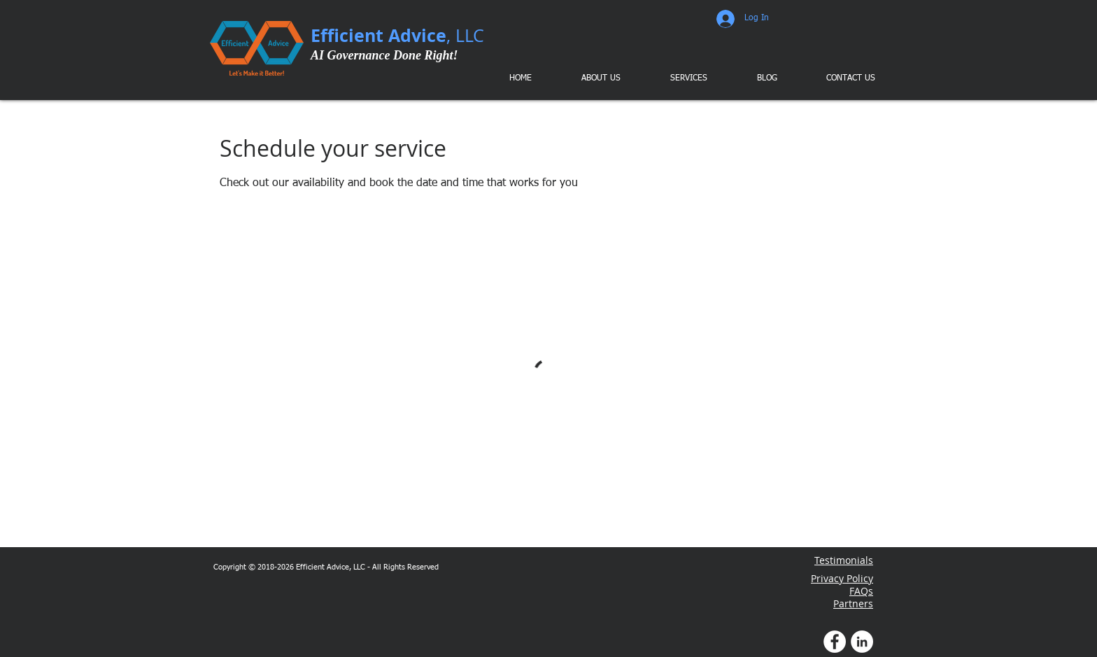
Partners (853, 603)
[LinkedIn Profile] (862, 641)
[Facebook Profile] (834, 641)
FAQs (861, 591)
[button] (678, 78)
